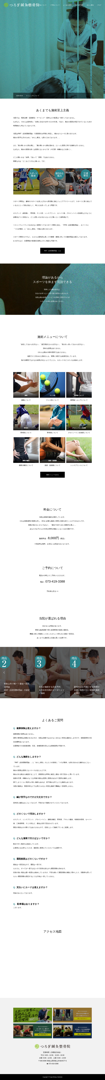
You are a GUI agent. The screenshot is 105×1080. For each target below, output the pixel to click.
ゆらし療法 (90, 5)
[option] (52, 49)
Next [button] (101, 672)
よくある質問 (67, 5)
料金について (42, 5)
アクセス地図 (79, 5)
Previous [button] (4, 672)
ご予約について (55, 5)
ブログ (99, 5)
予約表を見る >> (52, 591)
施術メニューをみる (52, 474)
